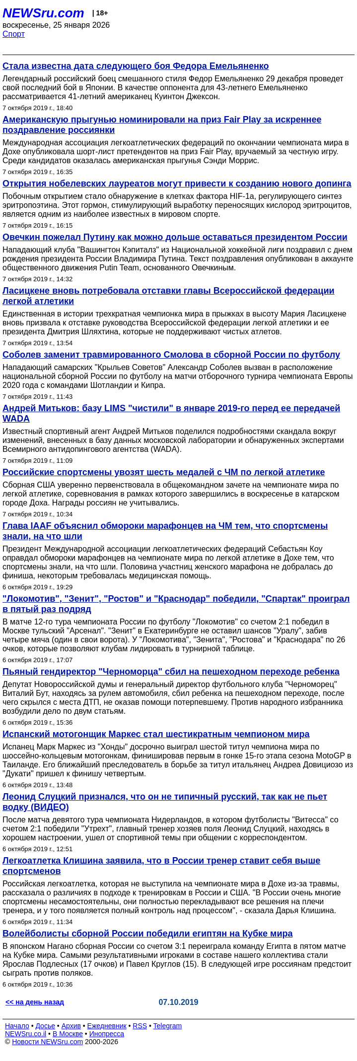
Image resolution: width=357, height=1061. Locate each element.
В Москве (68, 1034)
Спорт (13, 34)
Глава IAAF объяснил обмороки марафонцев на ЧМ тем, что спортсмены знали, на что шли (165, 531)
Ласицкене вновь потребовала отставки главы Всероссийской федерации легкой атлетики (168, 296)
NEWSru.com (43, 12)
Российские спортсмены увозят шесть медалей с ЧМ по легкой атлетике (163, 472)
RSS (140, 1026)
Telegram (167, 1026)
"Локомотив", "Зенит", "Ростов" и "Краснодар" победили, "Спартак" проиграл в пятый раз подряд (176, 604)
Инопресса (107, 1034)
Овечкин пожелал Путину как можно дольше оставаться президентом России (175, 237)
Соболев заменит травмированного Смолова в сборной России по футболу (171, 355)
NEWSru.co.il (25, 1034)
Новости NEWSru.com (47, 1042)
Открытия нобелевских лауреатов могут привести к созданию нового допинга (177, 183)
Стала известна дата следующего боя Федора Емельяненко (135, 66)
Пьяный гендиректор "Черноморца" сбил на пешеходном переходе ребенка (171, 672)
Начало (17, 1026)
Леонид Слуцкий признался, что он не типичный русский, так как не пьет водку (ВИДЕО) (164, 802)
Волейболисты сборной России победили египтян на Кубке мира (147, 933)
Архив (71, 1026)
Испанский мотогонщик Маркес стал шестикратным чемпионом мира (156, 734)
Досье (45, 1026)
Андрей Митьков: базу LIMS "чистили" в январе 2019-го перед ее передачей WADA (171, 413)
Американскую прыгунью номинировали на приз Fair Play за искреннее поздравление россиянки (161, 125)
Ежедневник (107, 1026)
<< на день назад (34, 1002)
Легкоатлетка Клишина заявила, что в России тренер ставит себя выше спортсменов (161, 866)
